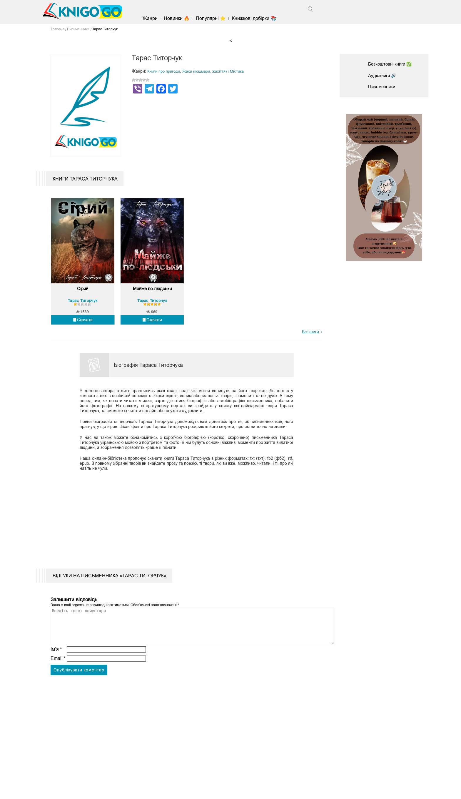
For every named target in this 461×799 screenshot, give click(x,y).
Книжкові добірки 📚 (259, 18)
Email (58, 678)
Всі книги (310, 344)
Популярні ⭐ (215, 18)
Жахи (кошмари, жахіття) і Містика (219, 71)
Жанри (154, 18)
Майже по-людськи (152, 301)
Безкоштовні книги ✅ (392, 63)
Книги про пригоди (165, 71)
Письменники (382, 86)
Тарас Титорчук (83, 312)
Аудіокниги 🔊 (383, 75)
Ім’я (56, 668)
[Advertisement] (183, 528)
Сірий (82, 301)
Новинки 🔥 (181, 18)
